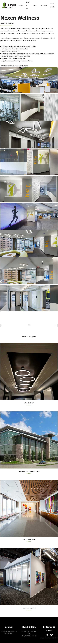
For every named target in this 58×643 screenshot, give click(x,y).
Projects (44, 5)
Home (21, 5)
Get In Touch (52, 5)
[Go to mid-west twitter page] (51, 635)
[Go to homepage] (9, 5)
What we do (28, 5)
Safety (35, 5)
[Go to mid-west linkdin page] (47, 635)
